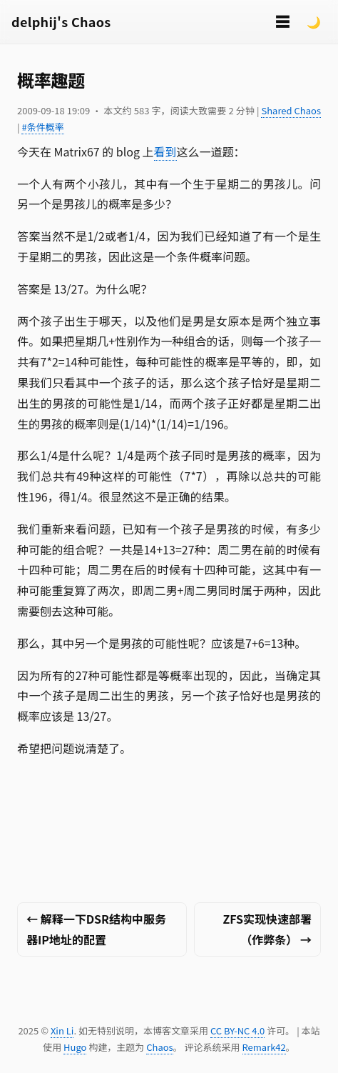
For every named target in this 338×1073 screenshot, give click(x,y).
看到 (165, 151)
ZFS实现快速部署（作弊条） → (267, 929)
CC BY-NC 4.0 (237, 1030)
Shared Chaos (291, 110)
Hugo (74, 1047)
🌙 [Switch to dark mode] (314, 21)
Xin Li (62, 1030)
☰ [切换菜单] (282, 21)
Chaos (159, 1047)
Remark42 (264, 1047)
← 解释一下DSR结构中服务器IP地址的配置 (96, 929)
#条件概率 (42, 127)
